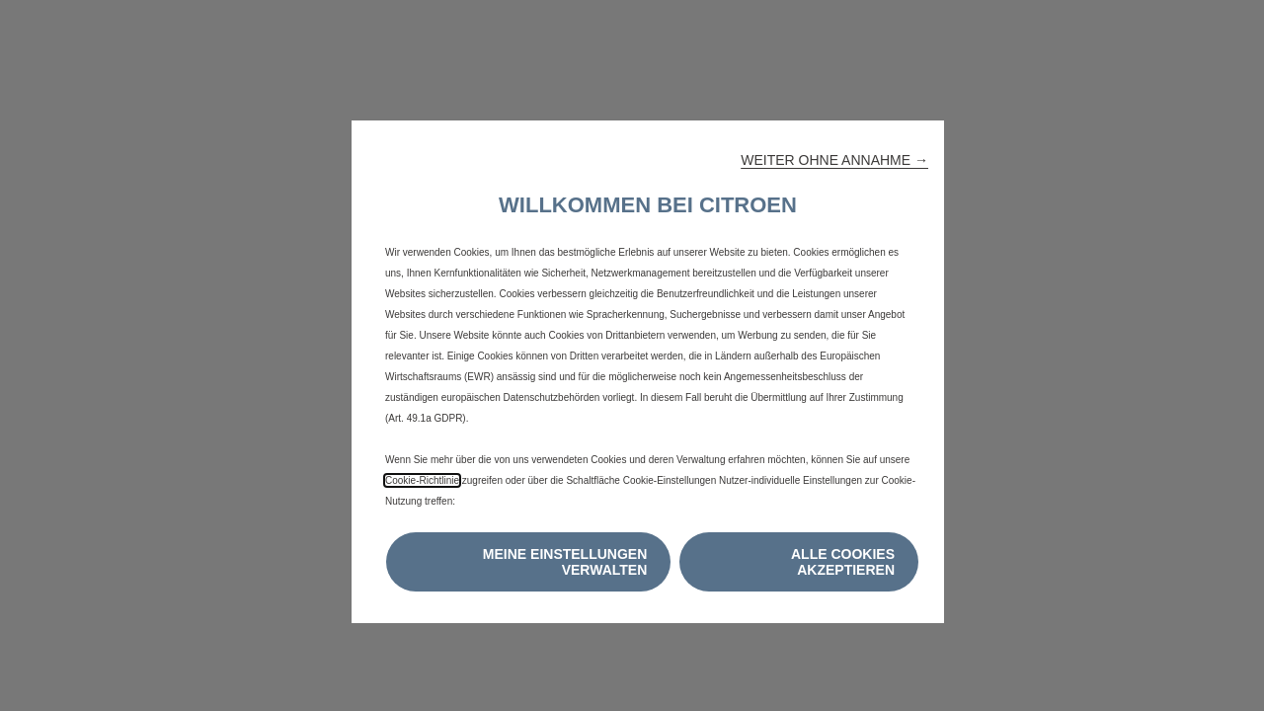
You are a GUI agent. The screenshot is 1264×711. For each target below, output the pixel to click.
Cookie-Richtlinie (422, 480)
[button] (834, 160)
